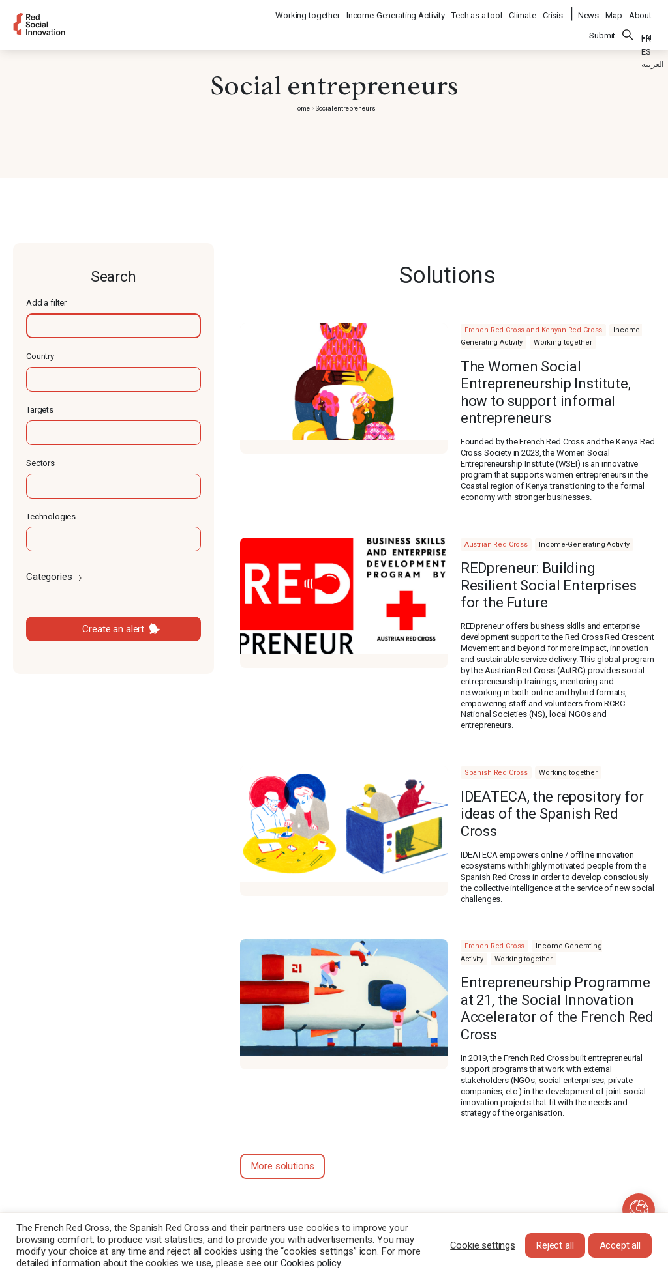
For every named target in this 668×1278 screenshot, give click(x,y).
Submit (602, 27)
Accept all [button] (620, 1245)
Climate (523, 10)
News (588, 10)
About (640, 10)
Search (628, 26)
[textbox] (113, 325)
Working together (308, 10)
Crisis (553, 10)
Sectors (40, 463)
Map (613, 10)
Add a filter (46, 303)
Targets (39, 409)
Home (301, 108)
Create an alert (113, 629)
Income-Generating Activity (396, 10)
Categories (55, 577)
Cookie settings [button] (482, 1245)
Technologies (51, 516)
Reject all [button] (555, 1245)
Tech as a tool (477, 10)
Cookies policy (311, 1263)
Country (40, 356)
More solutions (282, 1166)
